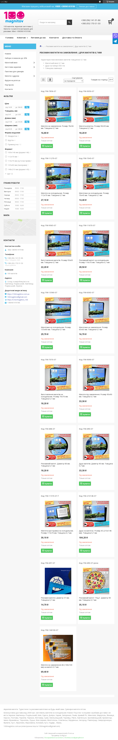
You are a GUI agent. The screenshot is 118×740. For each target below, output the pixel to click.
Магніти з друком (12, 76)
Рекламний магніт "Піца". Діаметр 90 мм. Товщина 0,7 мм (95, 599)
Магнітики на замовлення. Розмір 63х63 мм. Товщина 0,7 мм (93, 328)
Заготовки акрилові (13, 67)
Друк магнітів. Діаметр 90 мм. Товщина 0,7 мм (96, 464)
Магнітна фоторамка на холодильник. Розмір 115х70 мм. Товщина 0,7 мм (57, 532)
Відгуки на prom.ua (12, 80)
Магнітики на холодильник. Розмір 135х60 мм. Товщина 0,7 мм (56, 328)
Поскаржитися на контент (53, 738)
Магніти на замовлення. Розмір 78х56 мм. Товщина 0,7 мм (57, 127)
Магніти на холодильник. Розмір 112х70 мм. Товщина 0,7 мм (55, 194)
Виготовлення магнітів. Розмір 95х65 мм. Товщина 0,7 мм (57, 261)
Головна (9, 37)
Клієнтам (21, 37)
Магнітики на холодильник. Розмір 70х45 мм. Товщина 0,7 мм (94, 194)
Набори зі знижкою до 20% (16, 58)
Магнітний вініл (11, 62)
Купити (48, 146)
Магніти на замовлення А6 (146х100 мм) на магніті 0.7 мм (56, 666)
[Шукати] (69, 22)
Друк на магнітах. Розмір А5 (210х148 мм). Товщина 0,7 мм (95, 532)
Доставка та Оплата (72, 37)
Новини (8, 54)
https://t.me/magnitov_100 (17, 300)
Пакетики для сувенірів (14, 71)
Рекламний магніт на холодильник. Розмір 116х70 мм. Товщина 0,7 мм (94, 261)
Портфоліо (9, 85)
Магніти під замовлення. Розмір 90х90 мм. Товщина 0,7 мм (95, 395)
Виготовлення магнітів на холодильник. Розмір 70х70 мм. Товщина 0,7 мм (54, 396)
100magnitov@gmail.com (17, 297)
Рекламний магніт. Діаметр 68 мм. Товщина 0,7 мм (55, 464)
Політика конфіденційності (74, 738)
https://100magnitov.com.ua (18, 294)
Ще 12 (10, 174)
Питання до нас (38, 37)
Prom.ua (71, 733)
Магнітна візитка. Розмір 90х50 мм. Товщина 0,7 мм (94, 127)
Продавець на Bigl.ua (59, 735)
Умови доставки (86, 6)
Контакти (54, 37)
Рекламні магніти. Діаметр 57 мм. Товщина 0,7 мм (55, 599)
